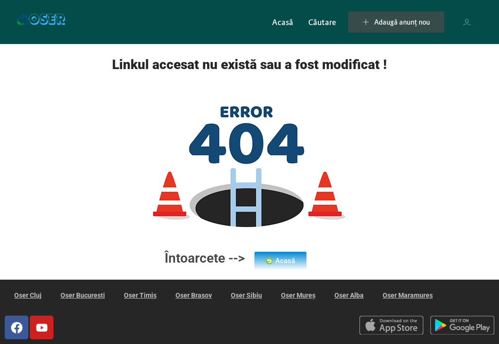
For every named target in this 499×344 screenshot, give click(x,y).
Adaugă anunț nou (396, 22)
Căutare (322, 22)
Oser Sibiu (246, 295)
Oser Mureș (298, 295)
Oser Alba (349, 295)
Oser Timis (140, 295)
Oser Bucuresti (83, 295)
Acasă (282, 22)
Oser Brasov (193, 295)
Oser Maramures (408, 295)
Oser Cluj (28, 295)
